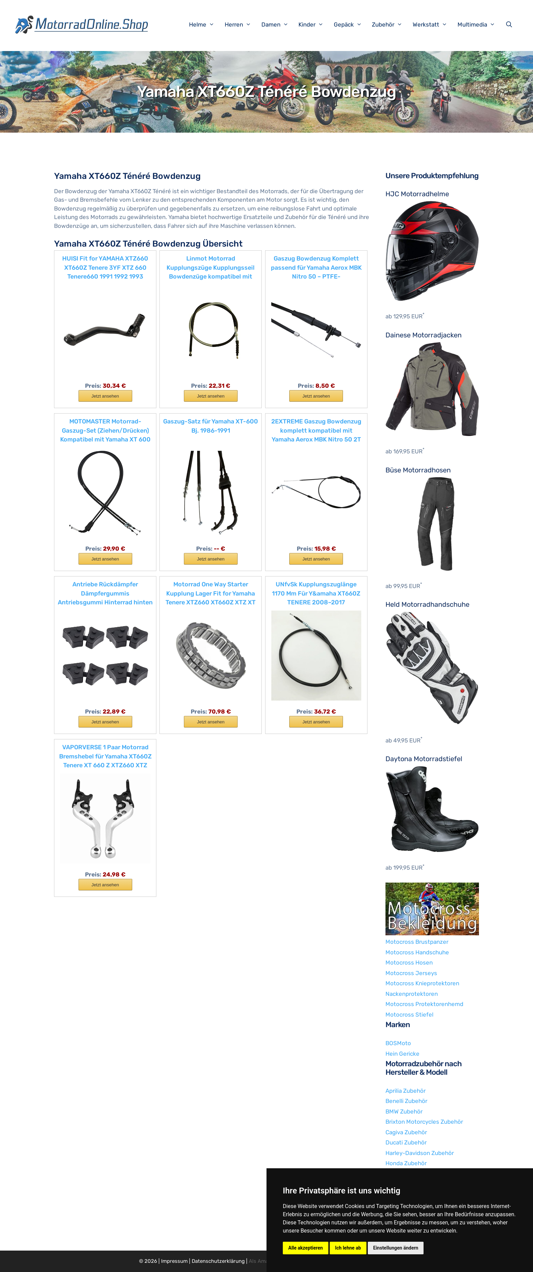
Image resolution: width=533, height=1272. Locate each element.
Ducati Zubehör (406, 1142)
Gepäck (351, 24)
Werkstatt (433, 24)
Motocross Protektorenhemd (424, 1004)
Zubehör (390, 24)
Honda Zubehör (406, 1163)
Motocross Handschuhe (417, 952)
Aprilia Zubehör (405, 1090)
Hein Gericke (402, 1053)
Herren (241, 24)
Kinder (314, 24)
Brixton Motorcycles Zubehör (424, 1121)
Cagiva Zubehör (406, 1132)
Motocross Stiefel (409, 1014)
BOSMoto (398, 1043)
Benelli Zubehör (406, 1101)
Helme (205, 24)
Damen (278, 24)
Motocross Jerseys (411, 973)
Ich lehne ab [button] (348, 1248)
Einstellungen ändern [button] (395, 1248)
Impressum (174, 1261)
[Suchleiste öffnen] (510, 24)
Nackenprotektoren (411, 993)
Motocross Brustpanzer (416, 941)
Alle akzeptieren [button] (305, 1248)
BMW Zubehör (404, 1111)
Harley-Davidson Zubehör (419, 1153)
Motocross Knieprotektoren (422, 983)
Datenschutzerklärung (218, 1261)
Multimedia (480, 24)
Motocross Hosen (409, 962)
